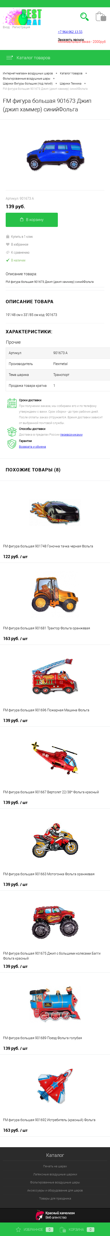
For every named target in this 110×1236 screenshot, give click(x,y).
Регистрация (21, 27)
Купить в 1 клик (19, 236)
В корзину (32, 219)
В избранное (17, 244)
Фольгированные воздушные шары (55, 1182)
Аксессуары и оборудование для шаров (55, 1190)
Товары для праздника (55, 1198)
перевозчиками (71, 434)
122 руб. (15, 556)
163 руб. (15, 638)
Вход (6, 27)
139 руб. (15, 206)
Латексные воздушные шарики (55, 1174)
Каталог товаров (28, 57)
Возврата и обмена (32, 446)
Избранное (34, 1229)
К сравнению (17, 252)
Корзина (77, 1229)
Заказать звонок (71, 40)
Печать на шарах (55, 1166)
